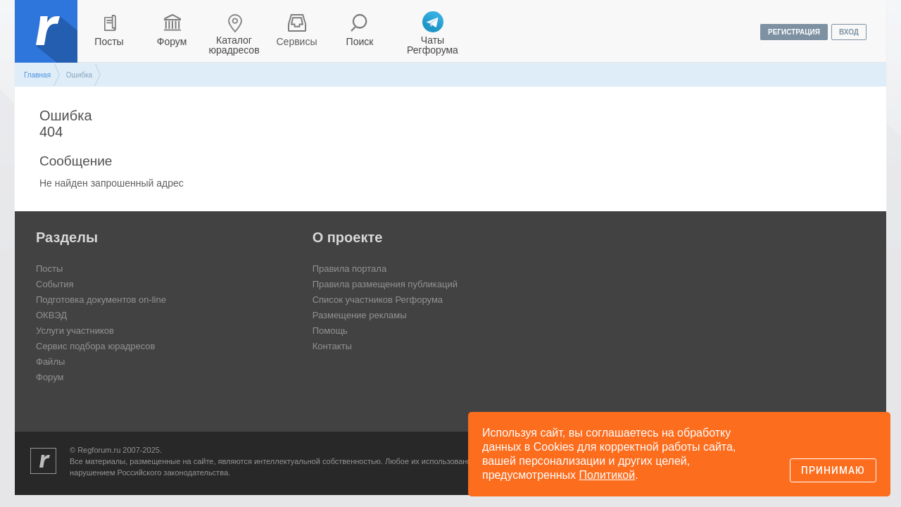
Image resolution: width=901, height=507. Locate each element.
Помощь (330, 330)
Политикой (607, 475)
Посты (108, 41)
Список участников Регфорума (378, 299)
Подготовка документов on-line (101, 299)
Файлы (50, 361)
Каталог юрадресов (233, 45)
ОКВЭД (51, 315)
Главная (37, 75)
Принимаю (833, 470)
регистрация (794, 32)
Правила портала (349, 268)
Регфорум (47, 41)
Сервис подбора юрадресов (95, 346)
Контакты (332, 346)
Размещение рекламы (360, 315)
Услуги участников (75, 330)
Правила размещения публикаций (385, 284)
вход (849, 32)
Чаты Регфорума (432, 45)
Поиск (360, 41)
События (55, 284)
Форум (172, 41)
